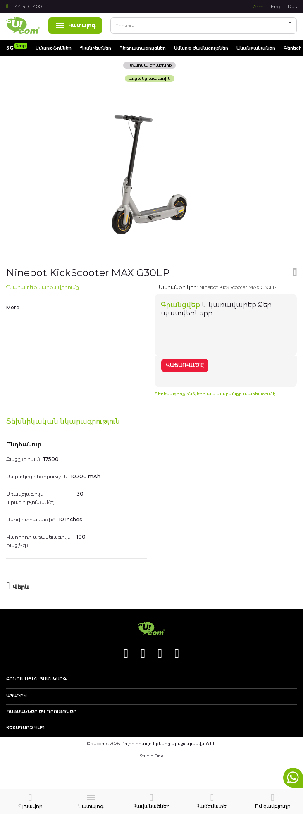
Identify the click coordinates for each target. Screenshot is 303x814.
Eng (276, 7)
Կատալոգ (75, 25)
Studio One (152, 756)
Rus (292, 7)
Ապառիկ (16, 696)
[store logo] (23, 25)
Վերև (20, 587)
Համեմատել (212, 806)
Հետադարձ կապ (25, 728)
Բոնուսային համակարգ (36, 679)
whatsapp (293, 778)
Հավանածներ (151, 806)
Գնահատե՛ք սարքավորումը (42, 287)
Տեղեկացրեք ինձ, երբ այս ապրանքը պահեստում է (215, 393)
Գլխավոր (30, 806)
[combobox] (203, 25)
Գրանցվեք (180, 305)
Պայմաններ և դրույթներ (41, 712)
